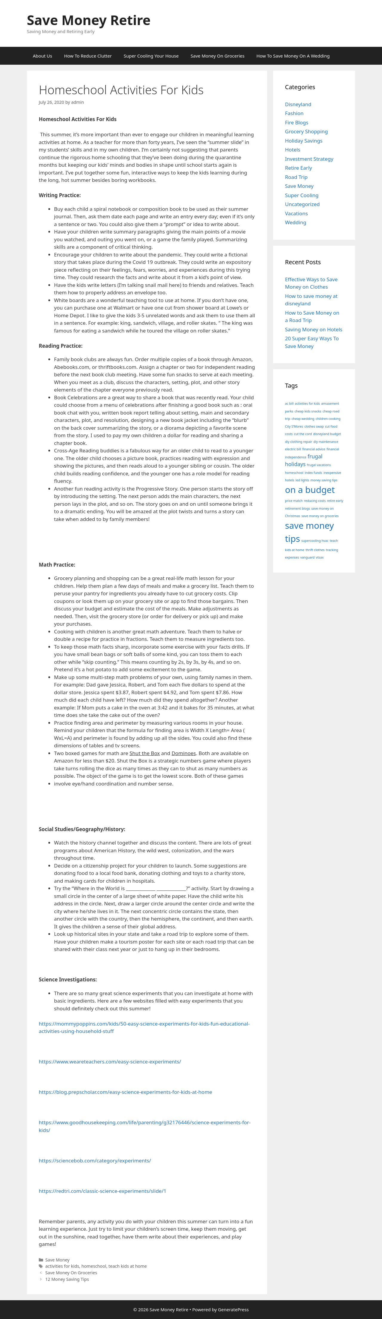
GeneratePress (233, 1309)
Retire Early (298, 167)
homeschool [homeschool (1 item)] (294, 473)
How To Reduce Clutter (88, 56)
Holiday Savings (304, 140)
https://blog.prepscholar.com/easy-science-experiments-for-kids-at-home (125, 1091)
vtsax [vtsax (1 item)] (320, 557)
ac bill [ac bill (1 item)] (289, 403)
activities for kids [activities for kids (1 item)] (307, 403)
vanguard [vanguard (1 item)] (307, 557)
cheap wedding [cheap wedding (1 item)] (303, 419)
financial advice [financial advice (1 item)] (313, 449)
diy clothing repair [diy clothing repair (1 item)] (298, 442)
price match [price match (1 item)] (294, 501)
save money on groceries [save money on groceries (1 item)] (320, 516)
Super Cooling (301, 195)
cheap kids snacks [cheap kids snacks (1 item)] (308, 411)
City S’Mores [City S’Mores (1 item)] (294, 426)
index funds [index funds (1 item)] (313, 473)
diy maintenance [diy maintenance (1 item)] (325, 442)
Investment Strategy (309, 158)
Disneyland (298, 104)
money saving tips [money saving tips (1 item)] (323, 480)
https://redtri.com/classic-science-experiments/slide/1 (103, 1190)
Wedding (295, 222)
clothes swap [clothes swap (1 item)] (314, 426)
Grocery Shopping (306, 131)
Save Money (57, 1260)
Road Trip (296, 177)
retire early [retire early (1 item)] (335, 501)
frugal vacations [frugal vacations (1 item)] (319, 465)
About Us (42, 56)
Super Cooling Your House (151, 56)
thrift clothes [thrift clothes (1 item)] (315, 550)
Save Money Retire (89, 20)
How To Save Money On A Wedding (292, 56)
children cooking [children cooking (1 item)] (328, 419)
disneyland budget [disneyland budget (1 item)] (327, 434)
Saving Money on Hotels (313, 329)
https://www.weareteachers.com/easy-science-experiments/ (110, 1061)
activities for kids (62, 1266)
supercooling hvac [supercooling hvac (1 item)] (315, 541)
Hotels (292, 149)
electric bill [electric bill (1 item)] (293, 449)
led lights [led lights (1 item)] (302, 480)
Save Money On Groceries (217, 56)
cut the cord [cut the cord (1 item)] (303, 434)
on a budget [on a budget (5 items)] (310, 490)
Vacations (296, 213)
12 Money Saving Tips (67, 1279)
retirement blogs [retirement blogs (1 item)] (297, 508)
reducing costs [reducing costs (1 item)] (315, 501)
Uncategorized (302, 204)
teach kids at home (128, 1266)
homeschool (93, 1266)
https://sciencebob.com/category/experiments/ (95, 1160)
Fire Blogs (296, 122)
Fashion (294, 113)
